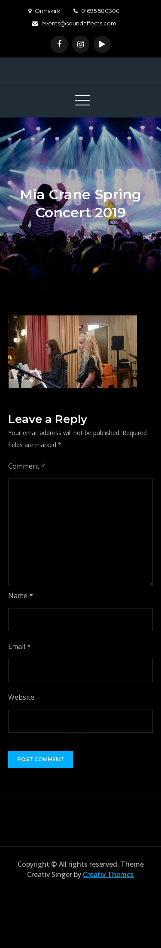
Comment (26, 466)
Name (20, 595)
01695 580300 (96, 10)
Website (21, 697)
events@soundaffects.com (74, 23)
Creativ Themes (108, 874)
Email (19, 646)
